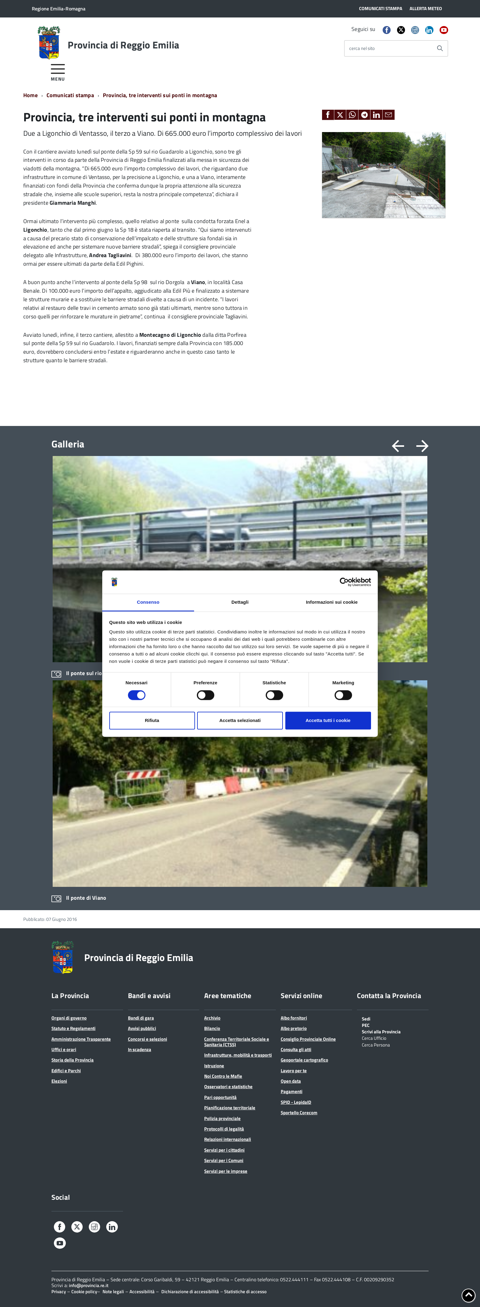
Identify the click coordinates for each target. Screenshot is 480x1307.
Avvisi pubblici (142, 1028)
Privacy (58, 1291)
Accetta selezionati (240, 720)
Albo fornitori (294, 1017)
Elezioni (59, 1081)
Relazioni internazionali (227, 1139)
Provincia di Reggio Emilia (123, 45)
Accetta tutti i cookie (328, 720)
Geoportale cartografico (304, 1059)
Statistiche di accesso (245, 1291)
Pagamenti (291, 1091)
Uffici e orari (63, 1049)
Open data (291, 1081)
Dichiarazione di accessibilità (190, 1291)
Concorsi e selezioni (147, 1039)
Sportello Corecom (299, 1112)
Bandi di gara (141, 1017)
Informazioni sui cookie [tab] (332, 602)
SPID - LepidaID (296, 1102)
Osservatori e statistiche (228, 1086)
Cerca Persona (376, 1044)
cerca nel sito (362, 48)
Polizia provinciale (222, 1118)
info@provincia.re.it (88, 1285)
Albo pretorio (294, 1028)
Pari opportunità (220, 1097)
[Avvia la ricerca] (440, 48)
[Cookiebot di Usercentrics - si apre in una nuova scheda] (344, 582)
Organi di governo (69, 1017)
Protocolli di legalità (224, 1128)
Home (30, 95)
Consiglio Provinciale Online (308, 1039)
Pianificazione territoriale (229, 1107)
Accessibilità (142, 1291)
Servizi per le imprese (225, 1171)
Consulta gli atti (296, 1049)
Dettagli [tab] (240, 602)
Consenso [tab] (148, 602)
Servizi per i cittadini (224, 1149)
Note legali (113, 1291)
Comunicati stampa (70, 95)
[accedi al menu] (58, 71)
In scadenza (139, 1049)
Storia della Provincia (72, 1059)
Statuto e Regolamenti (73, 1028)
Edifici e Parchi (66, 1070)
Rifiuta (152, 720)
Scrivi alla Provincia (381, 1031)
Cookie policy (84, 1291)
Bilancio (212, 1028)
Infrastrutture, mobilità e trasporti (238, 1054)
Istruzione (214, 1065)
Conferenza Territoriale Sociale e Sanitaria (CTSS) (236, 1041)
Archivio (212, 1017)
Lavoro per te (294, 1070)
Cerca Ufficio (374, 1038)
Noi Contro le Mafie (223, 1076)
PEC (365, 1025)
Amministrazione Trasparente (81, 1039)
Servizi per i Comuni (223, 1160)
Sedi (366, 1018)
